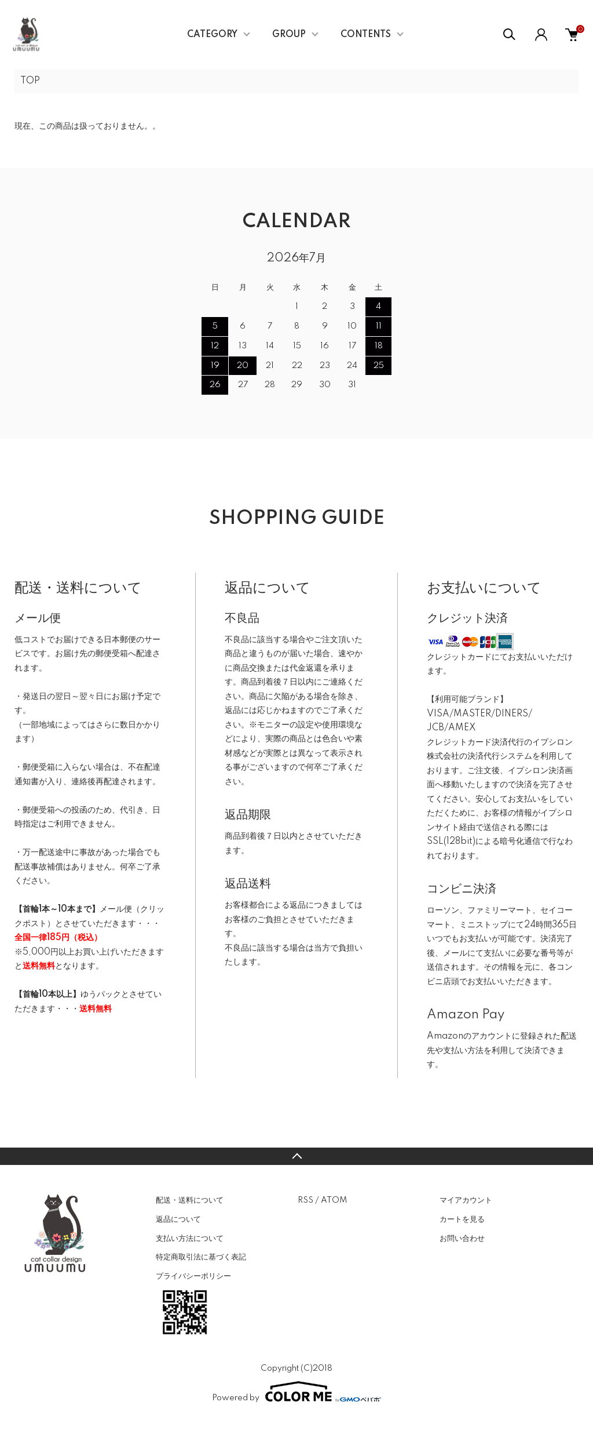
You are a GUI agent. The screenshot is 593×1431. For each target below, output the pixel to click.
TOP (30, 81)
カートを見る (462, 1219)
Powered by (296, 1391)
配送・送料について (190, 1200)
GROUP (289, 34)
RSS (305, 1200)
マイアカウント (466, 1200)
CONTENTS (366, 34)
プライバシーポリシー (193, 1276)
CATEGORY (212, 34)
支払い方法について (190, 1239)
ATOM (334, 1200)
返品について (178, 1219)
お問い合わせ (462, 1239)
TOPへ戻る (296, 1156)
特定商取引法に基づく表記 (201, 1257)
